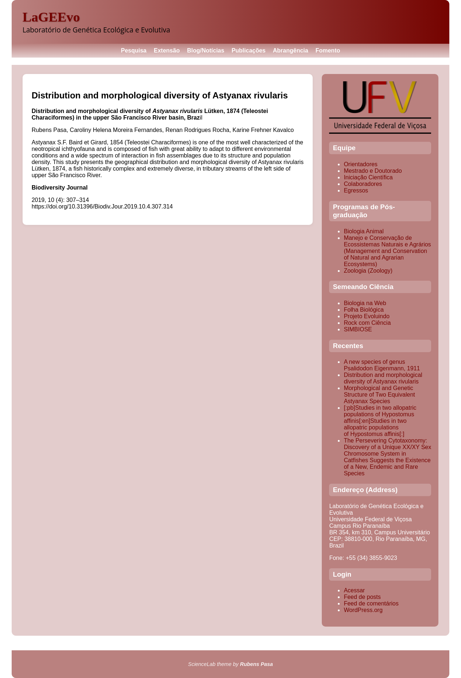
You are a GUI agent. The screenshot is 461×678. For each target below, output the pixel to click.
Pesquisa (133, 50)
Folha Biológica (363, 310)
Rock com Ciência (367, 323)
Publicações (248, 50)
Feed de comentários (371, 603)
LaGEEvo (51, 16)
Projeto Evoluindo (366, 316)
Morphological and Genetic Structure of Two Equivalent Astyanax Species (379, 394)
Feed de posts (362, 597)
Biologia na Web (365, 303)
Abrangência (290, 50)
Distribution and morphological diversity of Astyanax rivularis (383, 378)
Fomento (328, 50)
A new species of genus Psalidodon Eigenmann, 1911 (382, 365)
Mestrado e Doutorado (373, 171)
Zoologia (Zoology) (368, 271)
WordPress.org (363, 610)
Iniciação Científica (368, 177)
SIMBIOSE (358, 329)
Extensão (167, 50)
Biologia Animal (363, 231)
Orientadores (361, 164)
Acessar (354, 590)
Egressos (356, 190)
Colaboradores (363, 184)
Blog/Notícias (205, 50)
